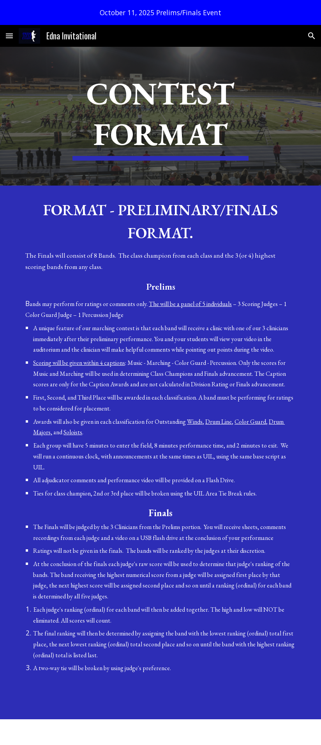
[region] (160, 12)
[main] (160, 116)
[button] (9, 35)
